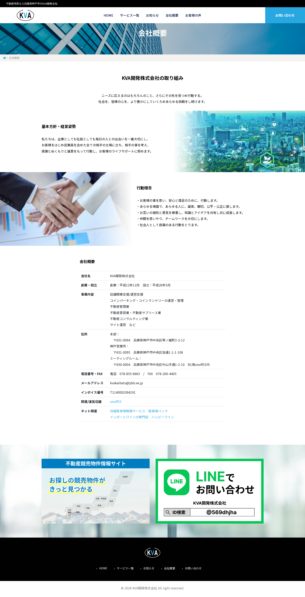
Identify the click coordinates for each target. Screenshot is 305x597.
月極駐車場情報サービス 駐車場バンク (139, 410)
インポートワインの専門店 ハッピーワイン (142, 416)
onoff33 (115, 401)
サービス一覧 (129, 15)
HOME (108, 15)
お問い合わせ (285, 15)
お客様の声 (193, 15)
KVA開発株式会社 (25, 15)
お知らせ (152, 15)
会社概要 (172, 15)
